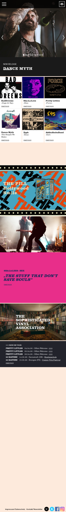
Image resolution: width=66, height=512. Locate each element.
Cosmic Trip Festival (51, 360)
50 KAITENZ (11, 357)
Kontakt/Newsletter (34, 509)
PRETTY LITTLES (14, 348)
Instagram (62, 509)
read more (7, 69)
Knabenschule (50, 357)
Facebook (57, 509)
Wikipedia (46, 509)
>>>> (51, 348)
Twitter (52, 509)
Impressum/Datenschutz (15, 509)
